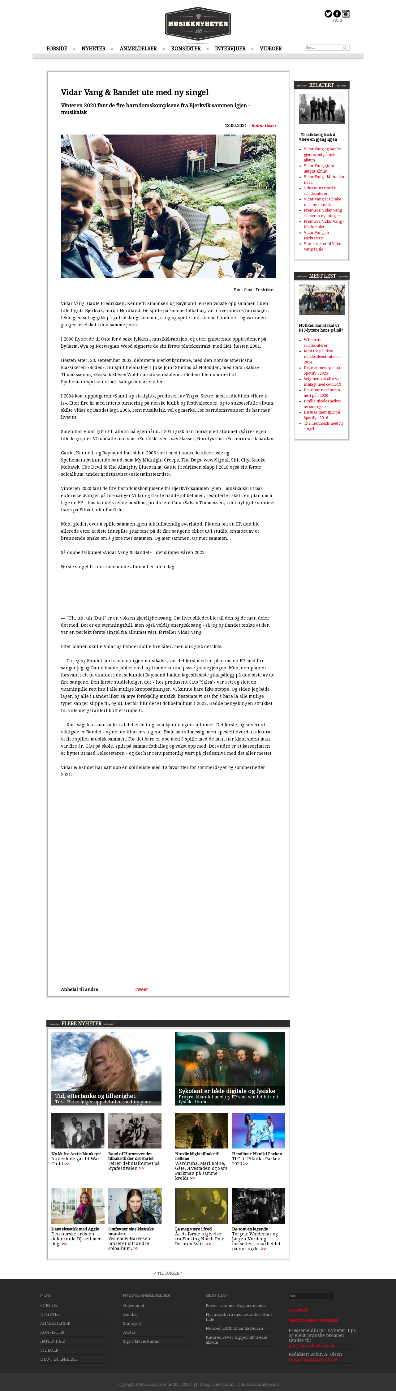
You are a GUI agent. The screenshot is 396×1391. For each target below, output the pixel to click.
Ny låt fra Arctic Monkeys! (76, 1154)
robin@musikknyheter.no (313, 1359)
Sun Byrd (132, 1323)
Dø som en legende (250, 1229)
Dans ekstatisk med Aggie (75, 1229)
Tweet (141, 989)
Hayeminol (133, 1305)
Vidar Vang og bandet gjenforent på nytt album (323, 154)
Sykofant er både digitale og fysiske (227, 1091)
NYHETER (93, 49)
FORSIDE (56, 49)
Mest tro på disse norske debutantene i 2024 (322, 356)
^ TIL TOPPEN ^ (168, 1273)
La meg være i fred (193, 1229)
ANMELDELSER (138, 49)
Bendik (130, 1314)
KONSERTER (185, 49)
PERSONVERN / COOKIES (314, 1320)
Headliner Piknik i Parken (257, 1154)
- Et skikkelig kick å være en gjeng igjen (318, 137)
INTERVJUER (230, 49)
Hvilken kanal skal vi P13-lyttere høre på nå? (321, 328)
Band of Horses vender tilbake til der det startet (130, 1156)
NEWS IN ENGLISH (59, 1359)
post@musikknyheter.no (312, 1345)
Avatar (129, 1332)
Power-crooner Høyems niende (236, 1305)
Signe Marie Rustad (141, 1341)
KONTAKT (298, 1310)
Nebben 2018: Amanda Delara (234, 1328)
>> (66, 1163)
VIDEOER (271, 49)
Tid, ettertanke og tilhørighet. (95, 1096)
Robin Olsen (263, 125)
